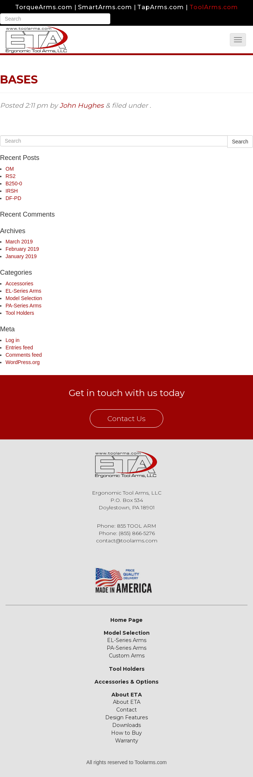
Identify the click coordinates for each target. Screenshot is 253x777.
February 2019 (22, 249)
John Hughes (82, 105)
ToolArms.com (213, 7)
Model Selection (24, 298)
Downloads (126, 725)
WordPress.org (23, 362)
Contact (126, 709)
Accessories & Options (126, 681)
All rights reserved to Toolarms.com (126, 762)
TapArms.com (160, 7)
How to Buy (126, 733)
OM (10, 169)
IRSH (12, 191)
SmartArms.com (105, 7)
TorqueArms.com (43, 7)
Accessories (19, 283)
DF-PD (13, 198)
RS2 (10, 176)
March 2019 (19, 242)
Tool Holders (20, 313)
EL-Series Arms (23, 291)
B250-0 (14, 183)
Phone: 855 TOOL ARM (126, 526)
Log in (12, 340)
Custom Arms (127, 655)
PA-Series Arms (24, 306)
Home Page (126, 620)
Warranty (126, 740)
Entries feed (19, 347)
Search (240, 142)
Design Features (126, 717)
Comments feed (24, 355)
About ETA (126, 694)
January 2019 (21, 256)
